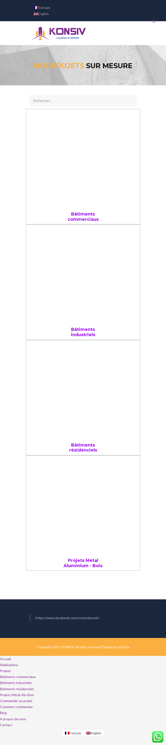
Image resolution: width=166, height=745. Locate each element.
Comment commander (16, 707)
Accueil (5, 659)
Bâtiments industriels (83, 332)
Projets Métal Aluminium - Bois (83, 563)
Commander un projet (16, 701)
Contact (6, 725)
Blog (3, 713)
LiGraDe (123, 647)
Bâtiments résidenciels (83, 447)
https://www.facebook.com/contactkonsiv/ (67, 618)
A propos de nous (13, 719)
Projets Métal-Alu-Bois (17, 695)
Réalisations (9, 665)
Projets (5, 671)
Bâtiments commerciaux (83, 216)
